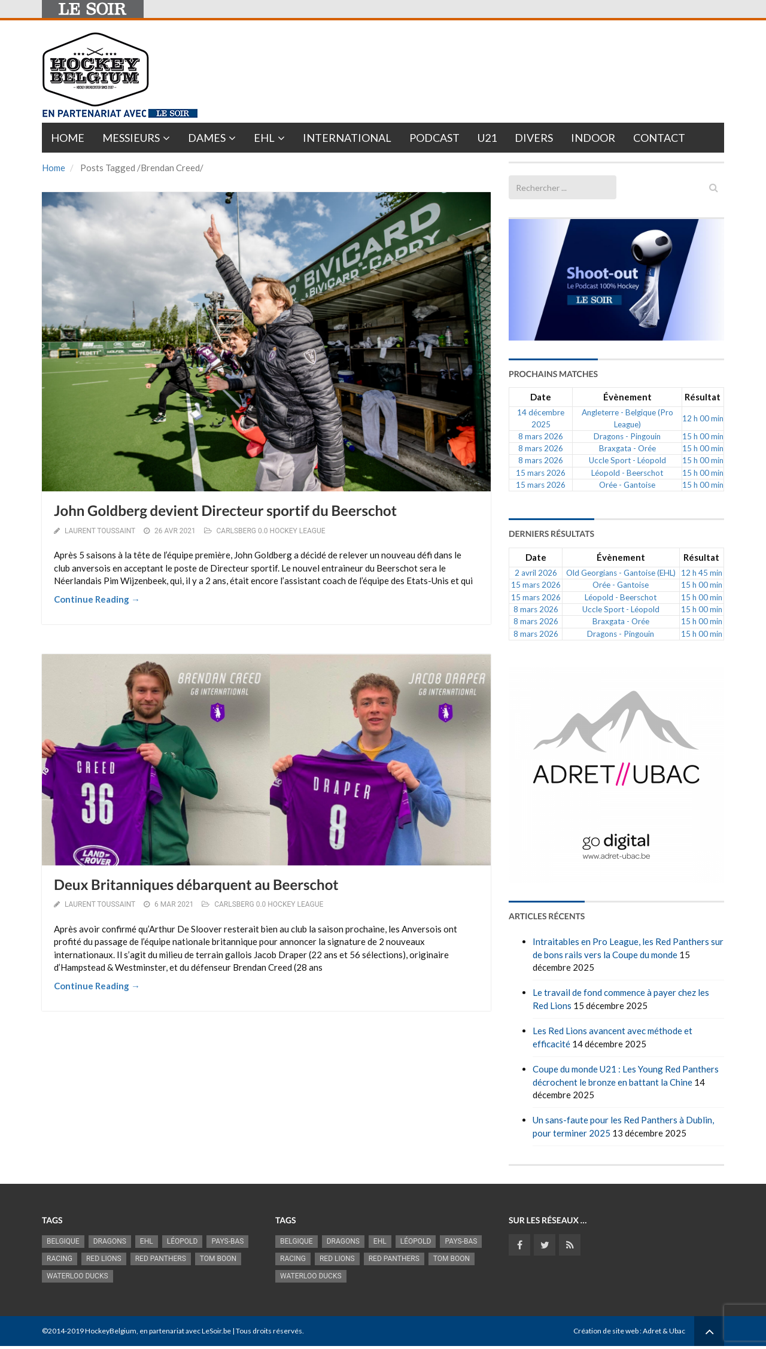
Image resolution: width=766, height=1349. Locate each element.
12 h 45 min (701, 573)
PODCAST (434, 137)
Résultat (703, 396)
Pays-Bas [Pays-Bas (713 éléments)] (227, 1241)
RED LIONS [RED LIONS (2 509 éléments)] (103, 1258)
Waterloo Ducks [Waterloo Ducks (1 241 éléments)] (77, 1276)
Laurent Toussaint (100, 531)
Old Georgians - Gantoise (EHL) (621, 573)
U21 (487, 137)
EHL (264, 137)
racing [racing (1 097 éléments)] (59, 1258)
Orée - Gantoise (627, 485)
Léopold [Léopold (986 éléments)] (182, 1241)
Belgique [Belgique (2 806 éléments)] (63, 1241)
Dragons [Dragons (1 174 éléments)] (109, 1241)
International (347, 137)
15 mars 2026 (541, 473)
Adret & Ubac (664, 1330)
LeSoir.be (216, 1330)
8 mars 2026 (540, 436)
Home (67, 137)
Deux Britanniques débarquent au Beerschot (196, 885)
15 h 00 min (703, 436)
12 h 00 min (703, 418)
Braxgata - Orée (627, 448)
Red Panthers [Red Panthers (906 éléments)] (160, 1258)
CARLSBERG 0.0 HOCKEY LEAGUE (271, 531)
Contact (659, 137)
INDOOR (593, 137)
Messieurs (131, 137)
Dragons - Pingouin (627, 436)
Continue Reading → (97, 599)
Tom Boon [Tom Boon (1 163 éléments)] (218, 1258)
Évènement (627, 396)
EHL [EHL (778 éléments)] (146, 1241)
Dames (207, 137)
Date (540, 396)
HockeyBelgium (110, 1330)
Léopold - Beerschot (627, 473)
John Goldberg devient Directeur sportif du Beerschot (225, 510)
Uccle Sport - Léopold (627, 460)
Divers (534, 137)
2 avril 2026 (536, 573)
